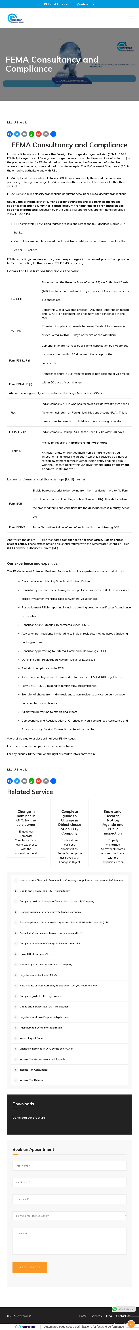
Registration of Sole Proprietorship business (45, 1017)
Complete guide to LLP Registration (40, 996)
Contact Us (123, 1316)
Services (96, 1316)
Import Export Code (31, 1038)
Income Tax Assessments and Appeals (42, 1059)
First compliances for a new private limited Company (50, 912)
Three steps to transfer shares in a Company (46, 964)
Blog (109, 1316)
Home (83, 1316)
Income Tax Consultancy (34, 1069)
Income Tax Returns (31, 1080)
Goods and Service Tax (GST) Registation (44, 1006)
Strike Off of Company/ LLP (36, 954)
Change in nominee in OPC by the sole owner (26, 818)
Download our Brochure (28, 1117)
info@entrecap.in (83, 4)
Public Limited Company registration (41, 1027)
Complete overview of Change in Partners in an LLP (50, 943)
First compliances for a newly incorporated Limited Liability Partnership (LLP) (64, 922)
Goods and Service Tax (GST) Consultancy (45, 891)
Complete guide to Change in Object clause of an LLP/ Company (69, 822)
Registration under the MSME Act (39, 975)
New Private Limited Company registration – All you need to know (58, 985)
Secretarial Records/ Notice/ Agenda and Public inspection (112, 822)
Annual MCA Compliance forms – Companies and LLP (51, 933)
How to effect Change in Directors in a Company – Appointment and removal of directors (72, 880)
